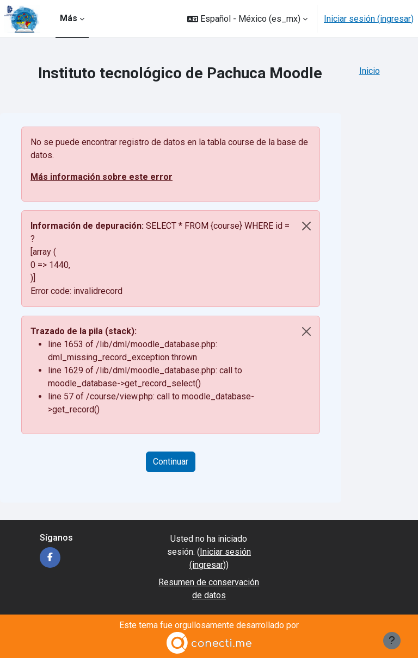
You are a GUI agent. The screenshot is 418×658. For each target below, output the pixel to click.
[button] (247, 18)
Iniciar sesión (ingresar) (369, 19)
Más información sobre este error (101, 177)
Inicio (369, 71)
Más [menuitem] (68, 18)
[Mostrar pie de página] (392, 640)
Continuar (170, 461)
